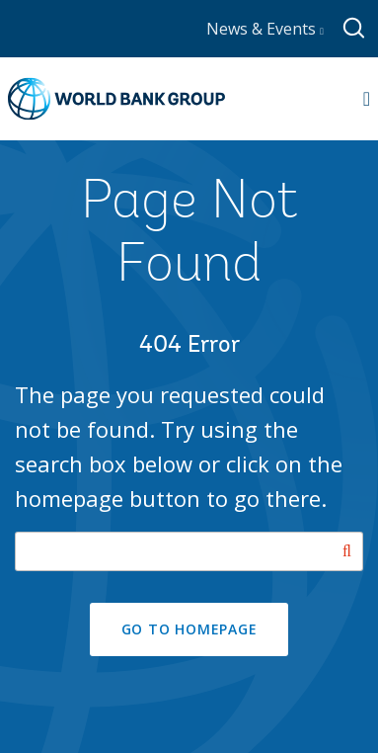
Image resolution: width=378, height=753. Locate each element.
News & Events (265, 29)
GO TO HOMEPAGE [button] (189, 629)
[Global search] (355, 28)
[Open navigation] (366, 99)
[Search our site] (189, 551)
